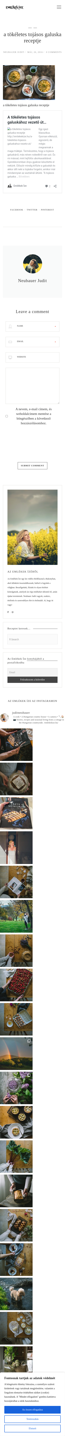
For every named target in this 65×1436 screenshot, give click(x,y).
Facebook (16, 210)
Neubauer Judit (13, 52)
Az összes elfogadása (32, 1409)
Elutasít (32, 1428)
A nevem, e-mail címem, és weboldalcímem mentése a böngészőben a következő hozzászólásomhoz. (33, 416)
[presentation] (20, 442)
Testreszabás (32, 1419)
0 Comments (54, 52)
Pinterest (47, 210)
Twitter (32, 210)
